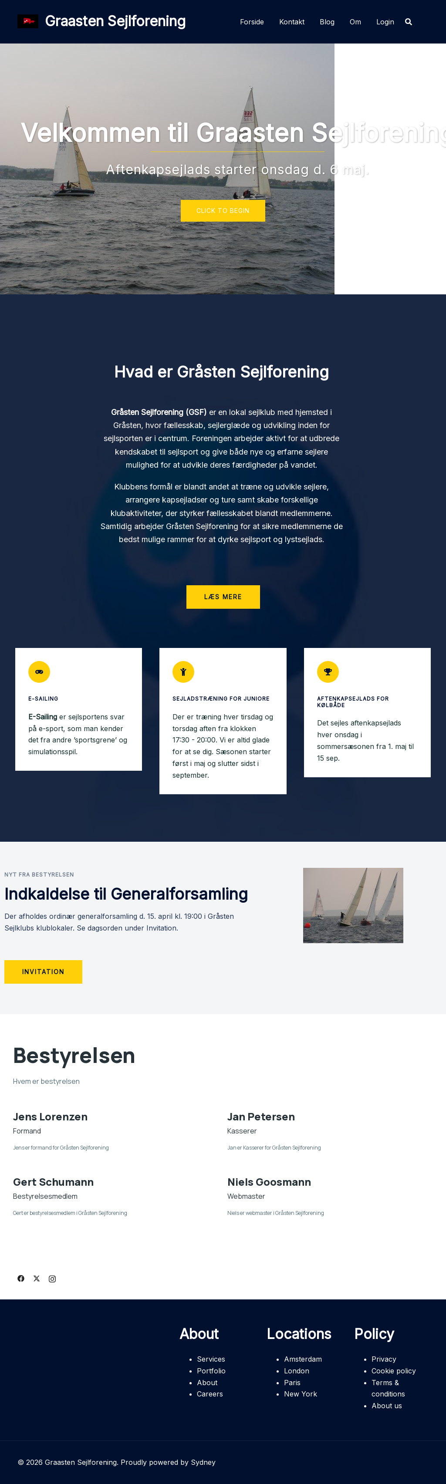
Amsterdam (303, 1359)
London (296, 1370)
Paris (292, 1382)
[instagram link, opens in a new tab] (52, 1277)
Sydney (203, 1462)
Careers (210, 1394)
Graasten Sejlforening (115, 21)
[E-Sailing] (39, 672)
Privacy (384, 1359)
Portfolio (211, 1370)
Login (385, 21)
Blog (327, 21)
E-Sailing (43, 698)
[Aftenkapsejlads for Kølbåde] (328, 672)
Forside (252, 21)
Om (355, 21)
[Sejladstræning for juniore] (183, 672)
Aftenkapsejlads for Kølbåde (353, 701)
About (207, 1382)
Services (211, 1359)
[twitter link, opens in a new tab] (36, 1277)
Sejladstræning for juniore (221, 698)
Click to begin (223, 210)
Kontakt (291, 21)
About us (387, 1405)
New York (300, 1394)
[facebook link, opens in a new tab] (20, 1277)
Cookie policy (394, 1370)
